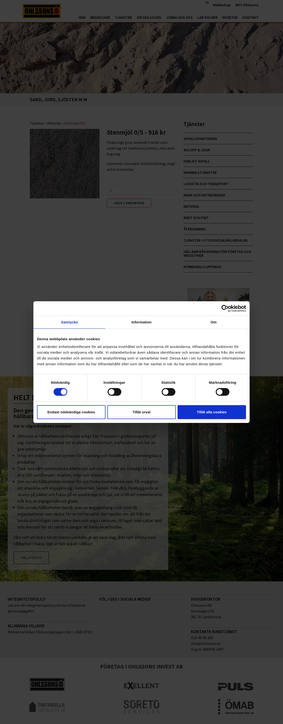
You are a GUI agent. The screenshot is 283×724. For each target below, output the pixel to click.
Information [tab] (141, 322)
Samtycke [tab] (69, 322)
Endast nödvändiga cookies (71, 412)
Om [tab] (213, 322)
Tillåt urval (142, 412)
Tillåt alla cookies (212, 412)
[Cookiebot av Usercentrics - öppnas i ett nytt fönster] (225, 308)
